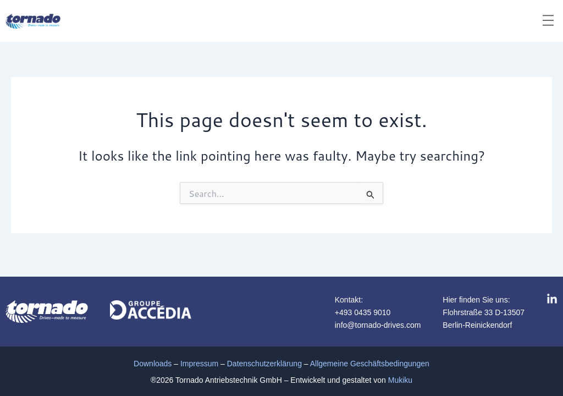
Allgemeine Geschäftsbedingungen (369, 363)
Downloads (153, 363)
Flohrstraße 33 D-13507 (484, 312)
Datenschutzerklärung (264, 363)
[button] (548, 21)
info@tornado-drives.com (378, 325)
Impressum (199, 363)
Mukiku (400, 380)
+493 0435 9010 (363, 312)
